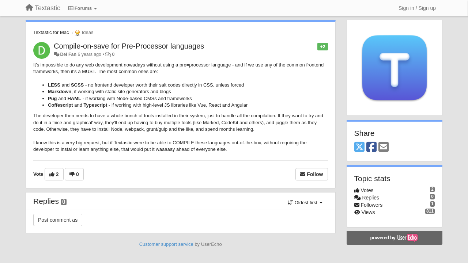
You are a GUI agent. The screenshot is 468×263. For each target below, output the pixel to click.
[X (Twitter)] (359, 147)
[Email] (383, 147)
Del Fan (68, 54)
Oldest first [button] (305, 202)
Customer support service (166, 244)
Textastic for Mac (51, 32)
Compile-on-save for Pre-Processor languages (129, 46)
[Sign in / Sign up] (417, 8)
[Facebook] (371, 147)
